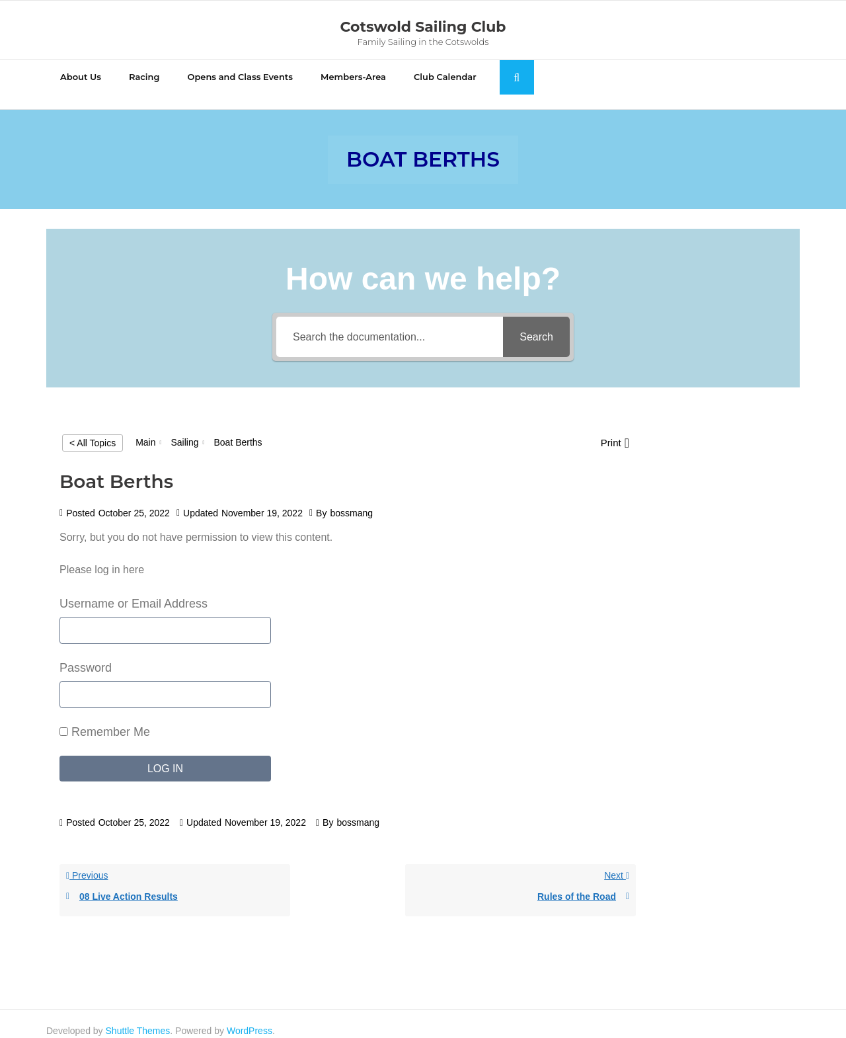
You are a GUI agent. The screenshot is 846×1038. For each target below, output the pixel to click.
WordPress (249, 1016)
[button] (615, 429)
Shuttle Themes (138, 1016)
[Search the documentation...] (389, 323)
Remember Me (104, 717)
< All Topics (92, 428)
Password (85, 653)
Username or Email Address (133, 589)
